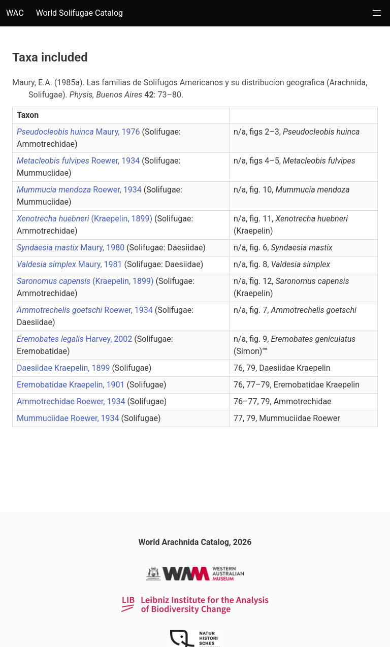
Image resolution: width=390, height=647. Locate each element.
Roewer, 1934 (79, 161)
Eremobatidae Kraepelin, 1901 (71, 385)
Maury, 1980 (71, 247)
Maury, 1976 (79, 132)
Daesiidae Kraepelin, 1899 (64, 368)
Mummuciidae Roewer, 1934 (69, 418)
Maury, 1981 (70, 264)
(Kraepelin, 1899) (85, 218)
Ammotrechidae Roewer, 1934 (72, 401)
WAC (15, 13)
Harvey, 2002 (75, 339)
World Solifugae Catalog (79, 13)
